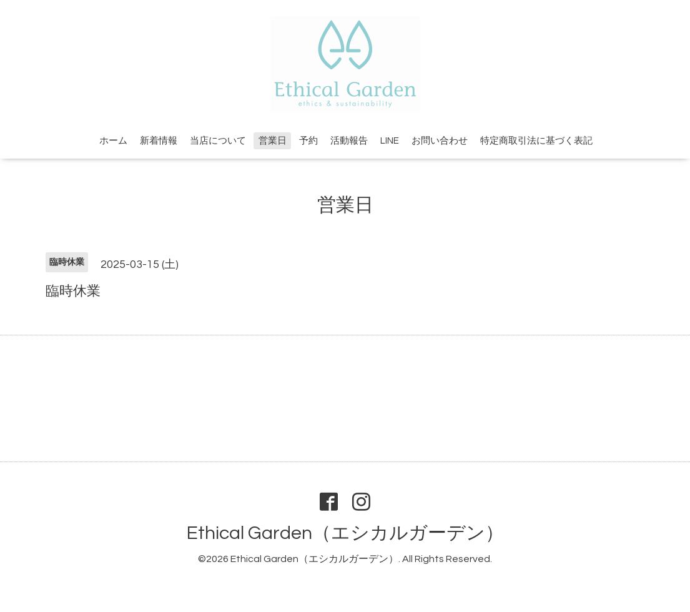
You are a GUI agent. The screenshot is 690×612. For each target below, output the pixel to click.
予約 (308, 141)
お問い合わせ (440, 141)
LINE (389, 141)
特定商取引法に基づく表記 (536, 141)
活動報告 (349, 141)
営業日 (273, 141)
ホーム (113, 141)
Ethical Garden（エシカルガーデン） (345, 533)
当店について (218, 141)
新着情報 (158, 141)
